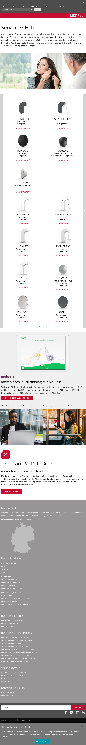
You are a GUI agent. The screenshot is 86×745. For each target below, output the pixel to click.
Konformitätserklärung (10, 601)
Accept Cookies (42, 741)
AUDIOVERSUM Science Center (13, 675)
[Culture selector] (17, 9)
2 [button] (43, 326)
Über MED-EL (8, 508)
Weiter (37, 10)
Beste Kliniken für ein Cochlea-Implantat (17, 649)
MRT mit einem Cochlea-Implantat (15, 655)
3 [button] (46, 326)
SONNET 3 (5, 569)
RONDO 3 (5, 566)
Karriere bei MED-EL (9, 692)
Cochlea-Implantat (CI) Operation (14, 646)
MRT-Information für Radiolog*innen (16, 604)
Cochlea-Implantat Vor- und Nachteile (16, 640)
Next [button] (84, 211)
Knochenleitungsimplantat (12, 582)
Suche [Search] (78, 707)
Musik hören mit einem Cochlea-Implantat (18, 658)
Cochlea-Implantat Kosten (11, 643)
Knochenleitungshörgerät (11, 588)
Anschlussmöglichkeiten (11, 592)
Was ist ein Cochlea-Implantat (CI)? (15, 637)
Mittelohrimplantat (8, 585)
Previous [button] (1, 211)
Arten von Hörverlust (9, 623)
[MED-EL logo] (76, 15)
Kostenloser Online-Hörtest (12, 620)
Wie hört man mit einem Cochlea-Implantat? (19, 652)
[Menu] (2, 15)
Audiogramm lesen (8, 626)
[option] (43, 209)
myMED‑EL (5, 681)
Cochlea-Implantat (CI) (10, 579)
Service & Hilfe (7, 595)
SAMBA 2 (4, 572)
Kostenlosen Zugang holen (17, 398)
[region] (43, 733)
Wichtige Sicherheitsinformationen (15, 598)
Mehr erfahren (23, 128)
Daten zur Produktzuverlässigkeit (14, 661)
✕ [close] (83, 2)
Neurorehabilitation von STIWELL (14, 672)
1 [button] (39, 326)
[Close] (82, 726)
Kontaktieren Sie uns (9, 695)
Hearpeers (5, 678)
